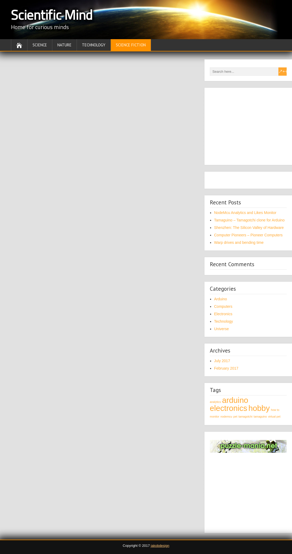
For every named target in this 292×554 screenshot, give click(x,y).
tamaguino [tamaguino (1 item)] (260, 416)
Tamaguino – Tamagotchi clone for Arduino (249, 220)
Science (40, 44)
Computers (223, 306)
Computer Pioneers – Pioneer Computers (248, 235)
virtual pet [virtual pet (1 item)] (274, 416)
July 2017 (222, 361)
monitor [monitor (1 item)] (214, 416)
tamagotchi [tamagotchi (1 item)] (245, 416)
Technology (93, 44)
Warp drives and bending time (238, 242)
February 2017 (226, 368)
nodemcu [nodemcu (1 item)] (226, 416)
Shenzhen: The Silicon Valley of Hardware (249, 227)
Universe (221, 329)
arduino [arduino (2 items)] (235, 400)
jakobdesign (160, 546)
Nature (64, 44)
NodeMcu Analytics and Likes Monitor (245, 213)
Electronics (223, 314)
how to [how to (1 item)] (275, 409)
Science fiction (131, 44)
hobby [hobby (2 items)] (259, 408)
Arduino (220, 299)
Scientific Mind (52, 15)
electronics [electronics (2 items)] (228, 408)
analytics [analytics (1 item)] (215, 401)
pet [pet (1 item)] (235, 416)
